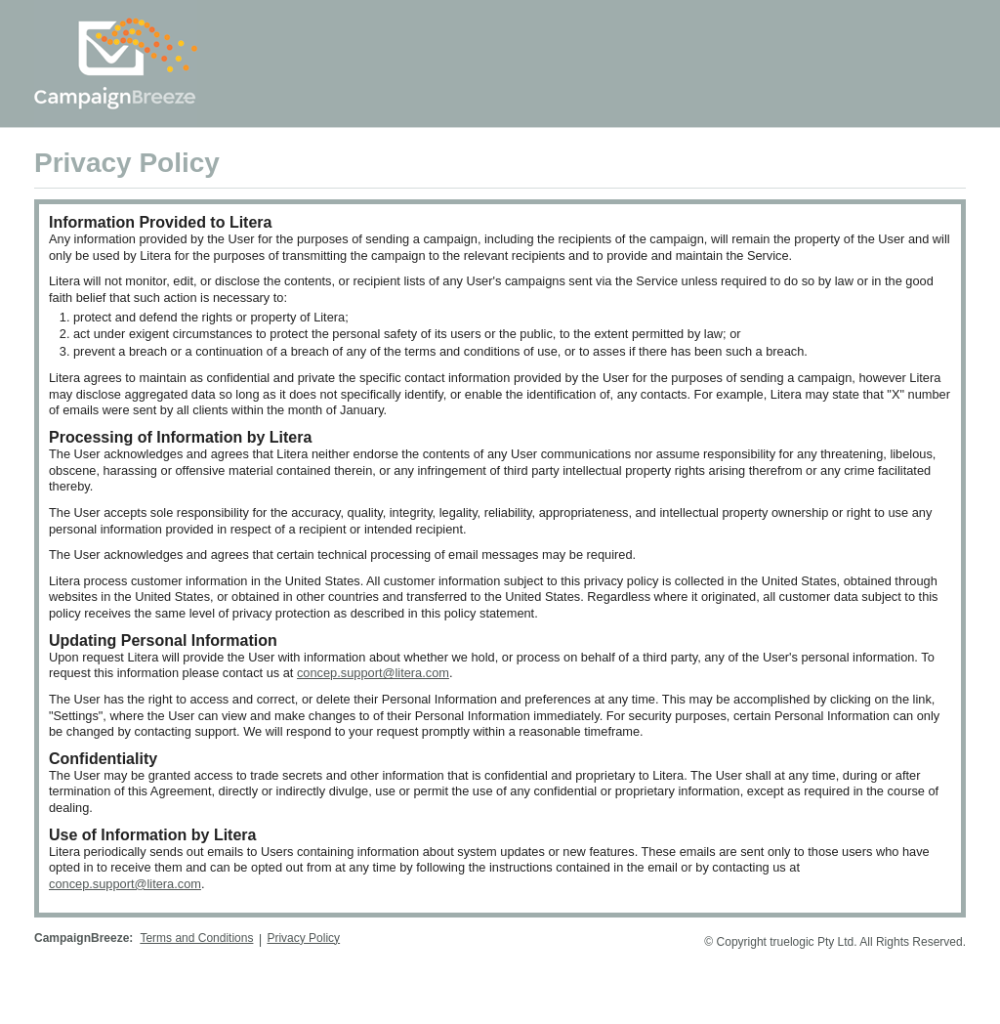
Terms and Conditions (196, 938)
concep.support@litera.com (373, 672)
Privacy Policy (303, 938)
